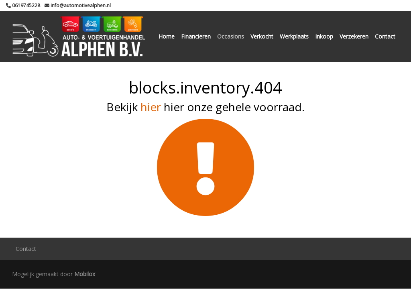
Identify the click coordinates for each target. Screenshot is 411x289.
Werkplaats (294, 36)
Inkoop (324, 36)
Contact (385, 36)
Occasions (230, 36)
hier (150, 106)
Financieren (196, 36)
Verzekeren (354, 36)
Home (167, 36)
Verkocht (261, 36)
